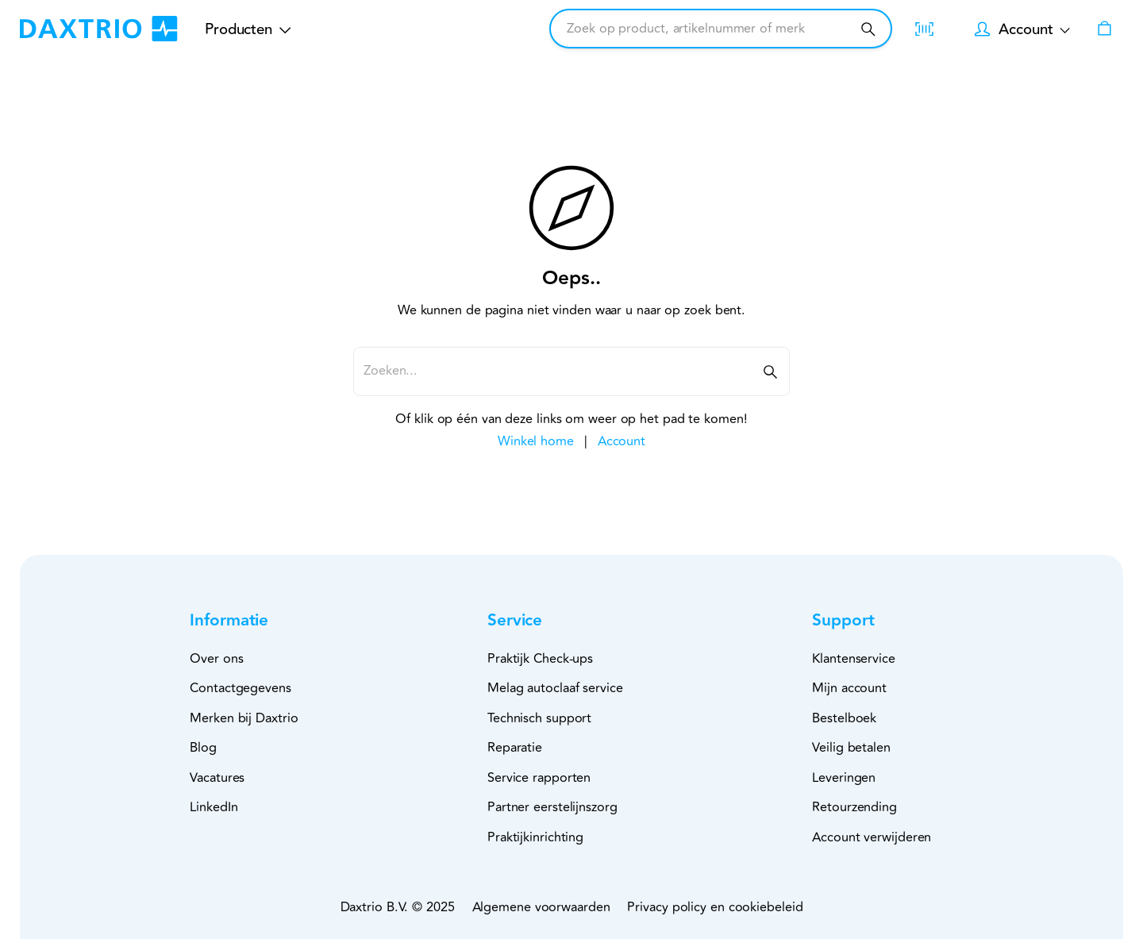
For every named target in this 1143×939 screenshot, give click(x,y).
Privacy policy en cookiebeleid (714, 907)
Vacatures (217, 778)
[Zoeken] (868, 29)
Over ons (216, 658)
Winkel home (536, 441)
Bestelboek (844, 718)
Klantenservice (853, 658)
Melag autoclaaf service (555, 688)
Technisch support (539, 718)
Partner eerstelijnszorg (552, 807)
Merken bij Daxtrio (244, 718)
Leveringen (844, 778)
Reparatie (514, 747)
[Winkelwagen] (1104, 29)
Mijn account (849, 688)
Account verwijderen (871, 837)
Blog (203, 747)
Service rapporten (539, 778)
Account (621, 441)
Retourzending (854, 807)
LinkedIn (213, 807)
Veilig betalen (851, 747)
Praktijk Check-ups (540, 658)
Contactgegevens (240, 688)
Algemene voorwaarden (541, 907)
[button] (255, 621)
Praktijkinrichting (535, 837)
